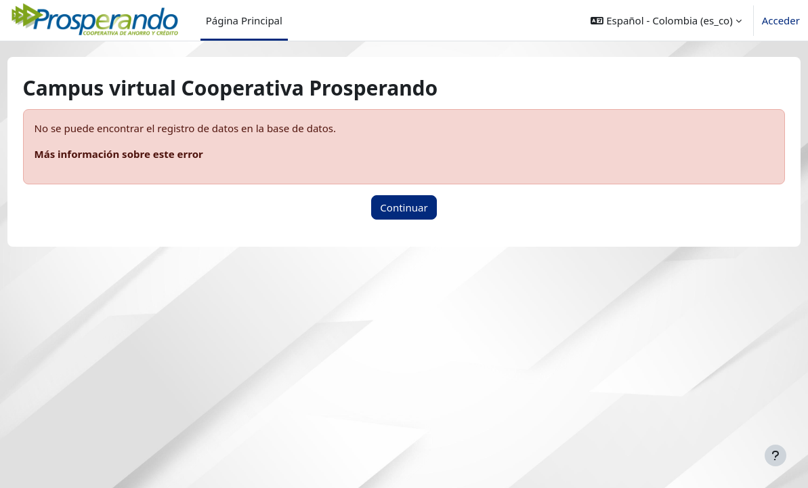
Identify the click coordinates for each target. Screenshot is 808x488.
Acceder (781, 20)
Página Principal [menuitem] (244, 20)
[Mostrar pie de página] (775, 455)
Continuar (403, 207)
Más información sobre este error (144, 154)
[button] (666, 20)
